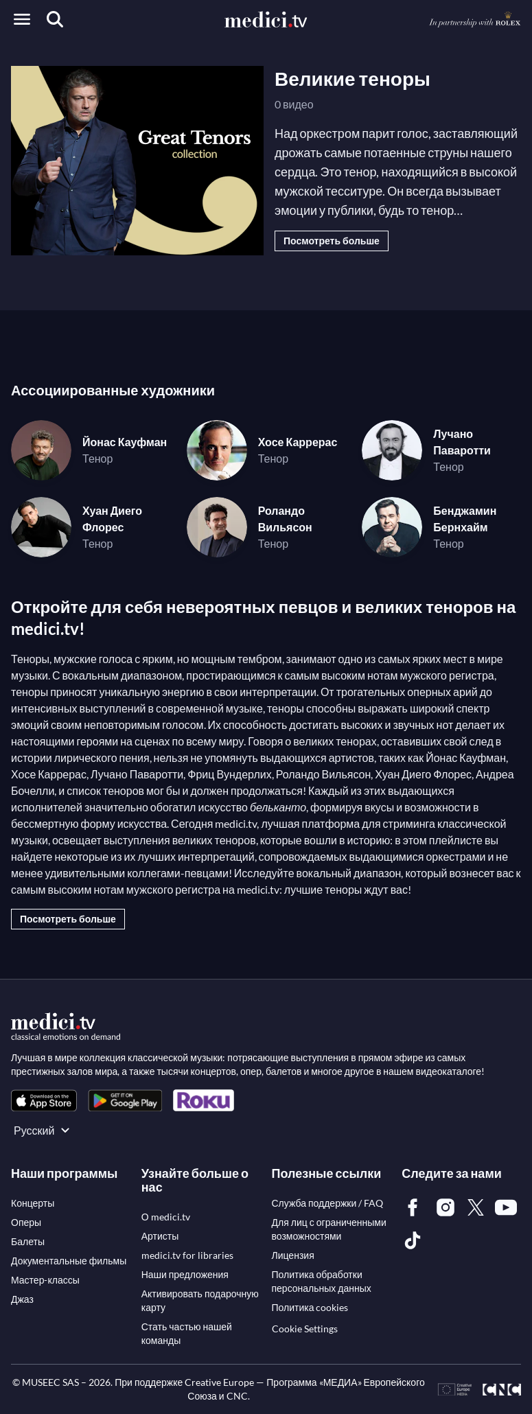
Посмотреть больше (332, 240)
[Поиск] (55, 19)
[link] (44, 1100)
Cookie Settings (305, 1328)
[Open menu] (22, 19)
